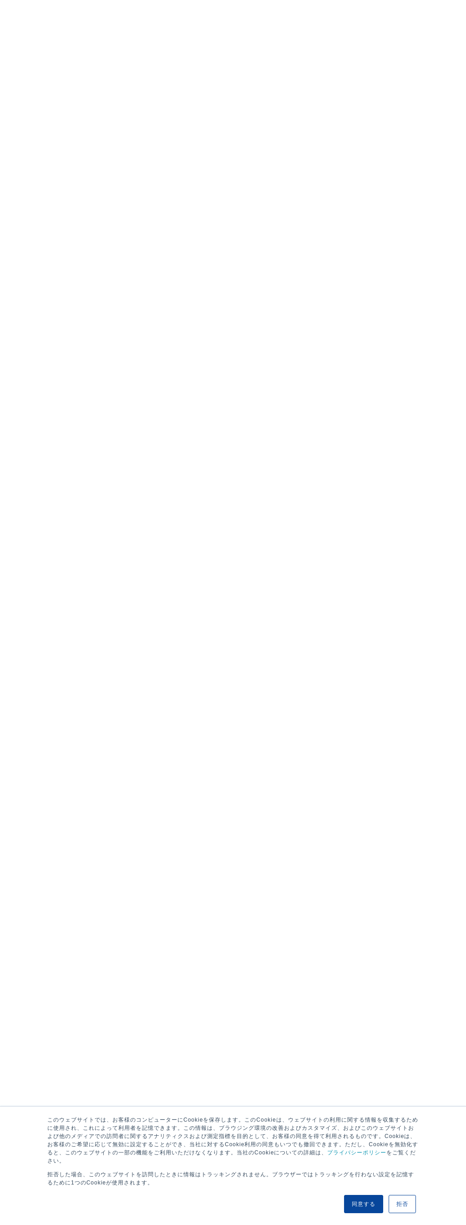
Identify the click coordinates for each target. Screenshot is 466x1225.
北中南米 (116, 162)
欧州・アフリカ (56, 162)
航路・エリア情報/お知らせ (128, 521)
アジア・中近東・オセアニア (196, 162)
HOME (47, 521)
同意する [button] (363, 1204)
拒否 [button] (402, 1204)
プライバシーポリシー (356, 1152)
